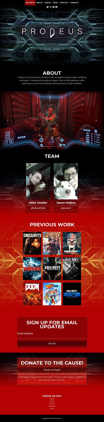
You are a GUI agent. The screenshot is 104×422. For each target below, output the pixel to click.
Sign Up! (52, 343)
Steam (52, 399)
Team (55, 3)
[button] (8, 120)
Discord (52, 404)
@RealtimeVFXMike (38, 208)
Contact (64, 3)
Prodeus (30, 3)
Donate (74, 3)
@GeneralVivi (66, 208)
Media (48, 3)
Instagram (52, 406)
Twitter (51, 401)
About (39, 3)
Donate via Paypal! (52, 370)
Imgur (52, 408)
